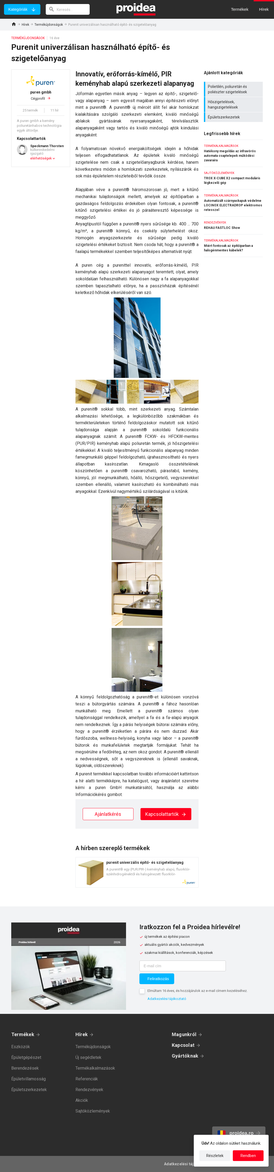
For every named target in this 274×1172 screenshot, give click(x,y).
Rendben (248, 1155)
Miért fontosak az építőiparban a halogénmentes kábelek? (233, 246)
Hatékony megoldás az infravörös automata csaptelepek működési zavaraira (233, 153)
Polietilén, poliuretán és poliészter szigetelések (234, 89)
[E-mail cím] (182, 966)
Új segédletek (88, 1057)
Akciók (81, 1100)
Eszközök (20, 1046)
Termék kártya (137, 872)
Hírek (25, 25)
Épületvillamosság (28, 1078)
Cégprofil (40, 95)
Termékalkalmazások (95, 1068)
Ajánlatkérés (108, 814)
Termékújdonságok (49, 25)
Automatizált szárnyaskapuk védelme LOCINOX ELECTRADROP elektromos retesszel (233, 202)
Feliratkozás (158, 978)
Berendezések (25, 1068)
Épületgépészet (26, 1057)
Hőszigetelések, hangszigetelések (234, 104)
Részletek (214, 1155)
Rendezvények (89, 1089)
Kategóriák (18, 9)
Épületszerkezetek (234, 117)
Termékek (22, 1034)
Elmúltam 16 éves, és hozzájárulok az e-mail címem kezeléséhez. (197, 991)
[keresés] (68, 9)
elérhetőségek (41, 158)
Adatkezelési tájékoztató (166, 999)
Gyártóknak (185, 1056)
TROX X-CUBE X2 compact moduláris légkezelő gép (233, 178)
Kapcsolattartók (166, 814)
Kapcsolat (183, 1045)
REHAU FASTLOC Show (233, 225)
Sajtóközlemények (92, 1111)
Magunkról (184, 1034)
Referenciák (86, 1078)
